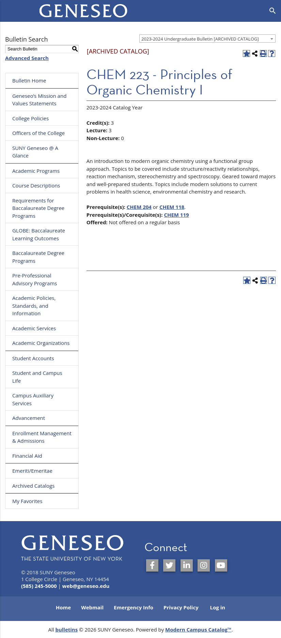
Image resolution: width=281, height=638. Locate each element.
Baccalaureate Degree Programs (38, 256)
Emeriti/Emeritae (32, 470)
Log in (217, 607)
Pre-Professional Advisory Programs (34, 279)
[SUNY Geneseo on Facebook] (152, 565)
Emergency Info (133, 607)
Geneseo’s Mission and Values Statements (39, 99)
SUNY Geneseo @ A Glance (35, 152)
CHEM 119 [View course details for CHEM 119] (176, 214)
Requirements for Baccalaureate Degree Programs (38, 208)
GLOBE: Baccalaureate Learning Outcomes (38, 234)
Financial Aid (27, 455)
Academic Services (34, 328)
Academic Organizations (41, 342)
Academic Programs (36, 170)
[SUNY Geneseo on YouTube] (221, 565)
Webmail (92, 607)
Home (63, 607)
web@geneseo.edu (86, 585)
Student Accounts (33, 358)
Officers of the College (38, 133)
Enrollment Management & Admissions (42, 437)
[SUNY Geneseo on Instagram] (204, 565)
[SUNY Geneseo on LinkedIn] (187, 565)
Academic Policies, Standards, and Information (34, 305)
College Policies (30, 118)
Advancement (28, 417)
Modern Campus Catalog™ (198, 629)
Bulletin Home (29, 80)
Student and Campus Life (37, 376)
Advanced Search (27, 58)
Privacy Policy (181, 607)
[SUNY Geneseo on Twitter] (169, 565)
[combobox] (207, 38)
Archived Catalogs (33, 485)
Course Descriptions (36, 185)
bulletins (66, 629)
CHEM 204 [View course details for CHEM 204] (139, 206)
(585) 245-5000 (39, 585)
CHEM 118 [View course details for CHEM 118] (171, 206)
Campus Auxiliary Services (32, 399)
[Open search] (272, 11)
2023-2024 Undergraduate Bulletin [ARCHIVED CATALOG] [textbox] (200, 39)
